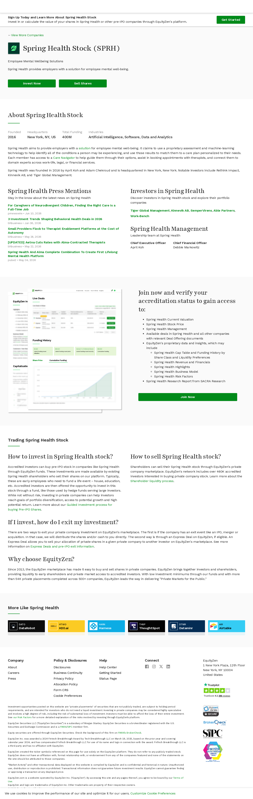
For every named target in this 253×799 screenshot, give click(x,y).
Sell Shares (83, 83)
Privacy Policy (64, 678)
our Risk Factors (22, 717)
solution (84, 148)
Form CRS (61, 690)
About (12, 667)
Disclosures (62, 667)
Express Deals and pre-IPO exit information (62, 546)
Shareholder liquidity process (152, 481)
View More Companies (27, 35)
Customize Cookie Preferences (153, 793)
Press (12, 678)
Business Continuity (68, 673)
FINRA (63, 726)
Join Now (188, 397)
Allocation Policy (66, 684)
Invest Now (32, 83)
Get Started (231, 20)
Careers (13, 673)
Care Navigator (64, 158)
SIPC (69, 726)
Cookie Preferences (68, 696)
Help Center (108, 667)
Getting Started (110, 673)
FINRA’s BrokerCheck (129, 732)
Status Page (108, 678)
